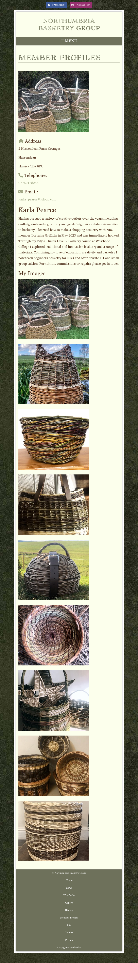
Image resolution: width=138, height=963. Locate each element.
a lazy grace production (69, 947)
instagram (80, 5)
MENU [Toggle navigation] (69, 41)
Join (69, 925)
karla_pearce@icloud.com (37, 199)
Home (69, 880)
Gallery (69, 902)
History (69, 910)
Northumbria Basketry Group (69, 24)
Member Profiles (69, 917)
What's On (69, 895)
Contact (69, 932)
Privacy (69, 940)
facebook (56, 5)
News (69, 887)
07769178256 (28, 183)
